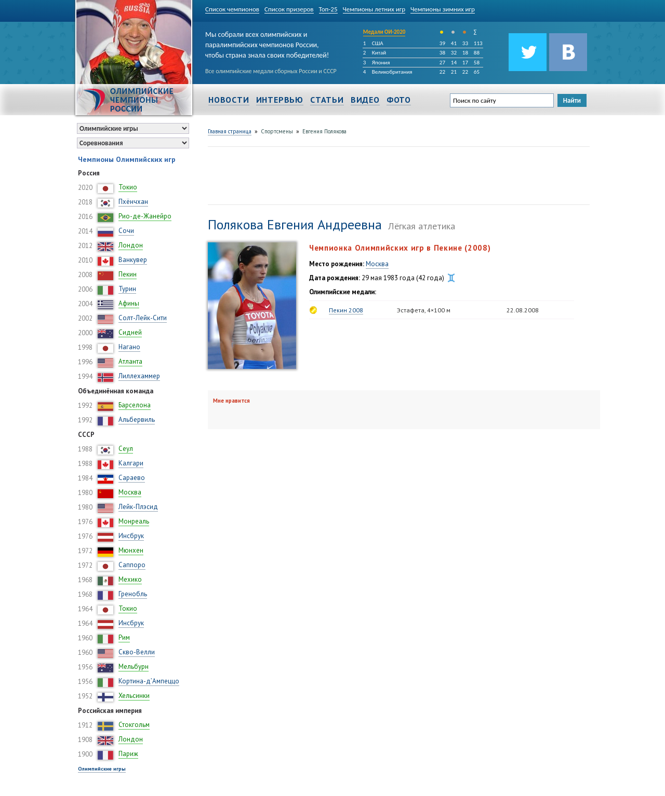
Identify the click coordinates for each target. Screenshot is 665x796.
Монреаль (133, 521)
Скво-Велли (136, 652)
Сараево (131, 477)
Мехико (130, 579)
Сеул (125, 448)
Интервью (279, 99)
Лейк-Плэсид (138, 506)
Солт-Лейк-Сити (142, 317)
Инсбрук (131, 535)
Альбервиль (136, 419)
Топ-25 (328, 9)
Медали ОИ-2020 (384, 32)
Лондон (130, 245)
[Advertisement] (397, 174)
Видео (365, 99)
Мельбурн (133, 666)
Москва (129, 492)
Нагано (129, 346)
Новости (228, 99)
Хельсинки (134, 695)
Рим (124, 637)
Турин (127, 288)
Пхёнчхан (133, 201)
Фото (399, 99)
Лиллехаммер (139, 376)
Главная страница (229, 131)
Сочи (126, 230)
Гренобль (132, 593)
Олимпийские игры (102, 768)
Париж (128, 753)
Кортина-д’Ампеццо (148, 681)
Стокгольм (134, 724)
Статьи (327, 99)
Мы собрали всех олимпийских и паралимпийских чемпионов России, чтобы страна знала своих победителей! (267, 43)
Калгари (130, 463)
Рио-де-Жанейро (144, 216)
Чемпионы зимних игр (442, 9)
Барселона (134, 405)
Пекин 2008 (346, 310)
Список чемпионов (232, 9)
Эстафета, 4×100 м (423, 310)
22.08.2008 (523, 310)
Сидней (130, 332)
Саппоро (131, 564)
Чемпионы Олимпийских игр (127, 159)
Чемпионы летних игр (374, 9)
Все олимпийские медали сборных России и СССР (271, 71)
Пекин (127, 274)
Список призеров (289, 9)
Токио (127, 187)
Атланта (130, 361)
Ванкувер (132, 259)
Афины (128, 303)
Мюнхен (130, 550)
